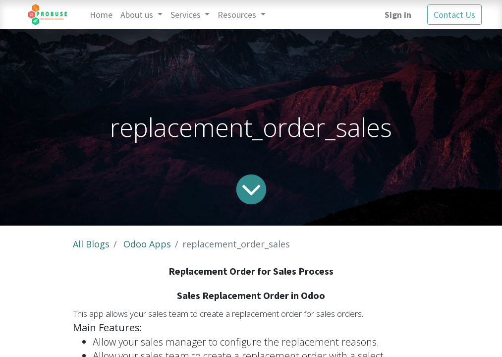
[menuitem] (101, 14)
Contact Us (454, 14)
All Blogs (91, 244)
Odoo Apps (147, 244)
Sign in (398, 14)
